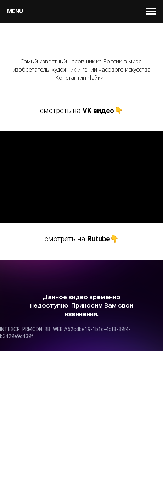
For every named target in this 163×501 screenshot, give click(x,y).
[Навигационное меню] (151, 11)
